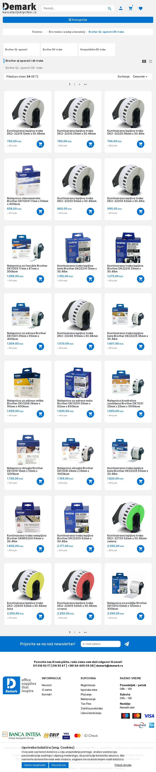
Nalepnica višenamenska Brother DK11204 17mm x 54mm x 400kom (27, 201)
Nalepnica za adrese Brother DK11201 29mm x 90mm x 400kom (26, 336)
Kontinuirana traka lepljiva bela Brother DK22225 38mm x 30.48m (127, 336)
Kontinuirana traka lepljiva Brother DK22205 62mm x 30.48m (75, 538)
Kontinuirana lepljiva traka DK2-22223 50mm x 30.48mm (77, 200)
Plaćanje (86, 694)
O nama (47, 690)
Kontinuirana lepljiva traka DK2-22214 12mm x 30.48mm (26, 132)
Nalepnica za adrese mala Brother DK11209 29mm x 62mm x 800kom (74, 403)
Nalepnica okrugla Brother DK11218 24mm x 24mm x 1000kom (75, 471)
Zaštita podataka (92, 708)
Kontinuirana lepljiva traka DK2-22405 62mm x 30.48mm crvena (77, 606)
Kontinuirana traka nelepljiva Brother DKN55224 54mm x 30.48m (26, 538)
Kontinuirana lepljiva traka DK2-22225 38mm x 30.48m (125, 132)
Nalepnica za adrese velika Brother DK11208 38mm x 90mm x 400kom (25, 403)
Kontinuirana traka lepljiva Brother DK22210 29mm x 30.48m (125, 268)
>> (85, 84)
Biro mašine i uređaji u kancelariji (67, 31)
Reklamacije (88, 699)
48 (33, 76)
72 (36, 76)
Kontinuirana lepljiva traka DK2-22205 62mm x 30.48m (126, 200)
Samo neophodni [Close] (35, 765)
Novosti (47, 685)
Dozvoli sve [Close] (59, 765)
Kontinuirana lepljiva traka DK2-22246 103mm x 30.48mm (77, 335)
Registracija (88, 685)
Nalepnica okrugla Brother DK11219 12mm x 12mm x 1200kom (25, 471)
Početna (37, 31)
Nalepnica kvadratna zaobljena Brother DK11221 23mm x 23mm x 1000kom (125, 403)
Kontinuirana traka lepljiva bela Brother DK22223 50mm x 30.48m (127, 471)
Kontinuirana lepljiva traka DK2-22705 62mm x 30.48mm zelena (127, 538)
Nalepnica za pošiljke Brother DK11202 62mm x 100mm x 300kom (127, 606)
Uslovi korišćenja (91, 713)
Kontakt (47, 694)
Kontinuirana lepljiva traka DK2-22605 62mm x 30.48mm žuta (27, 606)
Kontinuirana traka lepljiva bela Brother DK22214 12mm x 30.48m (77, 268)
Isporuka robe (89, 690)
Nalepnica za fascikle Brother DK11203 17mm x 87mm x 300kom (27, 268)
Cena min (140, 76)
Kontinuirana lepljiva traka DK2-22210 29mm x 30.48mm (76, 132)
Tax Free (86, 703)
